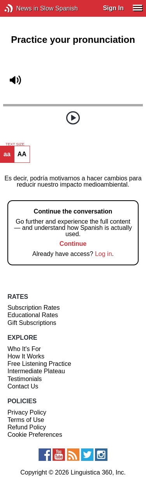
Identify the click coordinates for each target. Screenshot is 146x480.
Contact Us (22, 386)
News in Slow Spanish (20, 8)
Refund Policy (26, 427)
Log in (103, 254)
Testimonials (24, 379)
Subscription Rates (33, 307)
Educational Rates (32, 315)
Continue (73, 243)
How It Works (25, 356)
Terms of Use (25, 419)
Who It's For (24, 349)
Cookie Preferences (34, 434)
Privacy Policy (26, 412)
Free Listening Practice (39, 363)
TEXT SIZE (14, 144)
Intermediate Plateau (36, 371)
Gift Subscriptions (31, 322)
